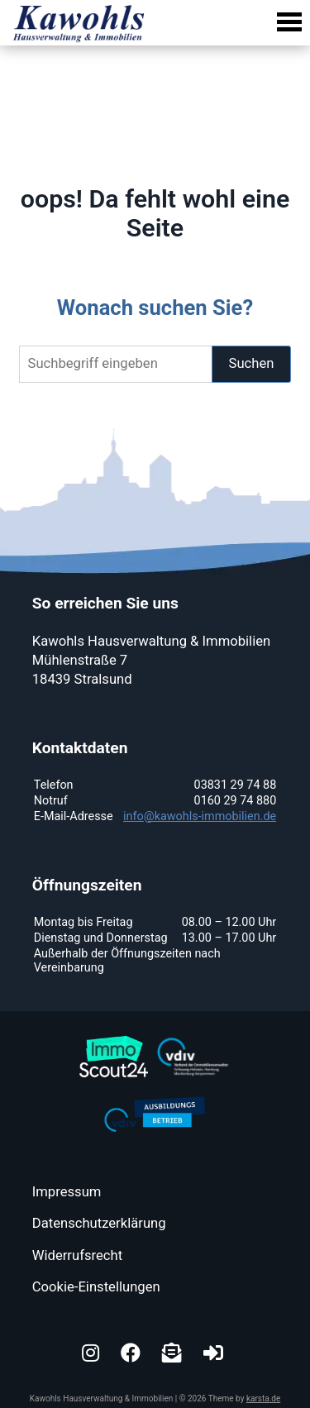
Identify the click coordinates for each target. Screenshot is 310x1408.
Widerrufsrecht (77, 1255)
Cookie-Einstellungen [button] (96, 1287)
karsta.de (263, 1398)
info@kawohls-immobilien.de (199, 816)
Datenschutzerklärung (99, 1223)
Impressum (67, 1192)
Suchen (251, 363)
